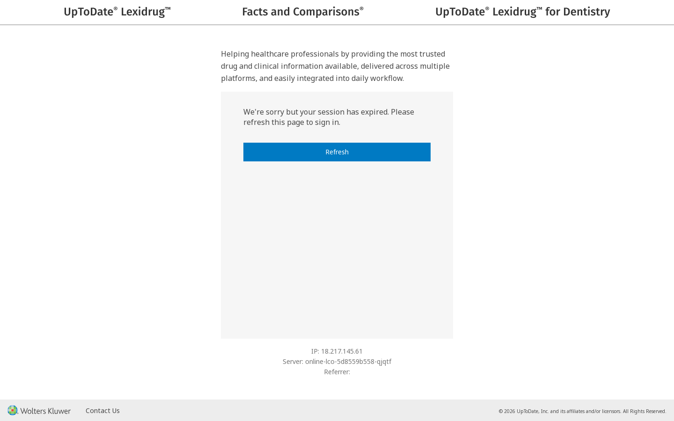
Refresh (337, 151)
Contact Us (103, 410)
